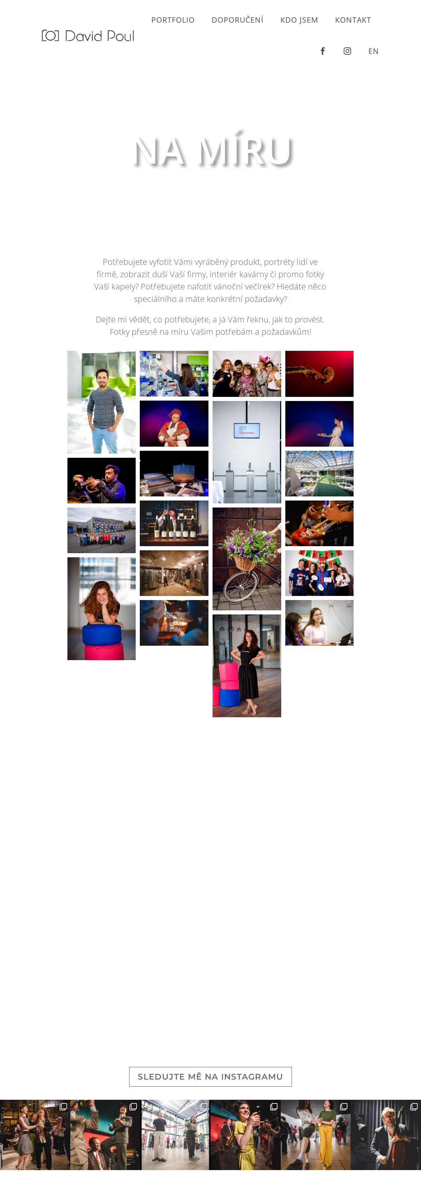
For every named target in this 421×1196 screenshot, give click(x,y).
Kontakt (353, 20)
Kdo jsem (299, 20)
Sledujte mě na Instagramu (210, 1077)
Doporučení (238, 20)
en (373, 51)
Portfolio (173, 20)
